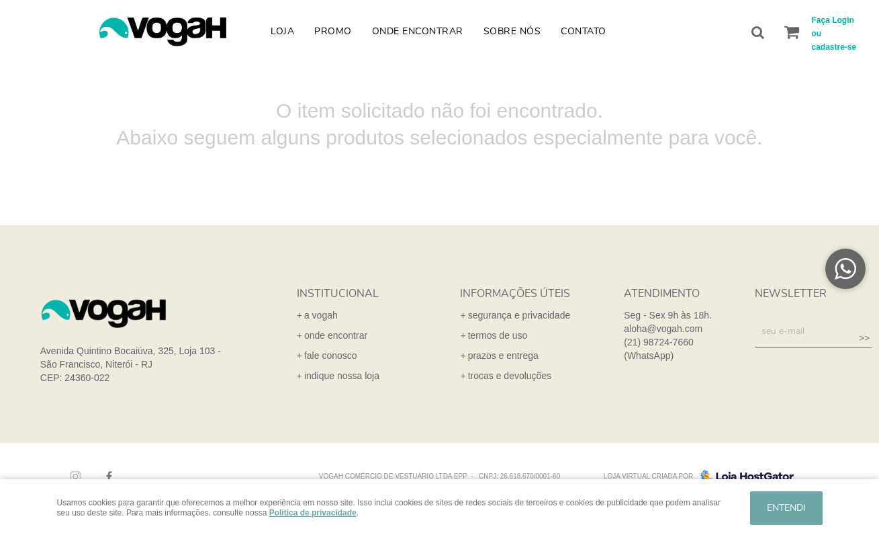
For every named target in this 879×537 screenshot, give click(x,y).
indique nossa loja (341, 375)
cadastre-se (834, 47)
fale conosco (330, 355)
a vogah (321, 315)
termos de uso (498, 335)
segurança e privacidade (519, 315)
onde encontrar (335, 335)
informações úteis (515, 293)
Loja (282, 31)
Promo (333, 31)
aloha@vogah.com (663, 328)
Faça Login (833, 20)
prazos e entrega (503, 355)
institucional (338, 293)
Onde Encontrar (417, 31)
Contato (583, 31)
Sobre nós (512, 31)
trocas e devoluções (510, 375)
